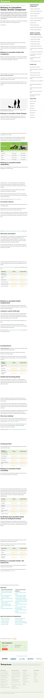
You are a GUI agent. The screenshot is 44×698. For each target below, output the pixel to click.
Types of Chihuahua (3, 682)
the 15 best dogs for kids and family (15, 330)
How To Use (35, 675)
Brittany (14, 143)
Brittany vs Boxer (4, 602)
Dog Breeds (24, 679)
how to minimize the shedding (12, 421)
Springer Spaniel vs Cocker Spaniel (5, 687)
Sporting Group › (32, 112)
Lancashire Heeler (23, 143)
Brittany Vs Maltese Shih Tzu (20, 618)
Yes (13, 638)
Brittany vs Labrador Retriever (6, 591)
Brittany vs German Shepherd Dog (36, 11)
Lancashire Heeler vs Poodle (20, 596)
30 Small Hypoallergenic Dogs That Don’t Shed (17, 429)
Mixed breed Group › (33, 110)
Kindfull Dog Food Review (15, 687)
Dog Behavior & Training (26, 675)
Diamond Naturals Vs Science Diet (16, 684)
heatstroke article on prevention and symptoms (13, 231)
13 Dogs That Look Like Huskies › (35, 72)
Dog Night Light (14, 686)
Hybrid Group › (32, 108)
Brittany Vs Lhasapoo (5, 621)
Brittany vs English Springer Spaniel (36, 27)
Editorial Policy (36, 673)
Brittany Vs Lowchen (5, 622)
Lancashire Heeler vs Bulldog (20, 595)
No (15, 638)
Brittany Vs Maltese (4, 624)
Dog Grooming (25, 676)
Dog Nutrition (25, 673)
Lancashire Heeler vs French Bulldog (36, 36)
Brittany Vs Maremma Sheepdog (21, 622)
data (24, 81)
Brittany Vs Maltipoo (19, 619)
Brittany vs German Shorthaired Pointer (37, 18)
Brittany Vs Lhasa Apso (5, 619)
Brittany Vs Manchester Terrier (20, 621)
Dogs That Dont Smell (3, 679)
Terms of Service (36, 681)
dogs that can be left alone (16, 199)
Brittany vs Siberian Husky (6, 604)
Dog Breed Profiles (25, 678)
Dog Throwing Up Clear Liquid (16, 673)
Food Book (24, 684)
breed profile (12, 570)
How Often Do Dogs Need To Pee (16, 675)
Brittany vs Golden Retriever (6, 595)
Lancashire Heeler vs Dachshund (21, 599)
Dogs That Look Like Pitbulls (4, 677)
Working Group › (32, 117)
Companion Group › (33, 101)
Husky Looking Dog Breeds (4, 673)
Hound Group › (32, 105)
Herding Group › (32, 103)
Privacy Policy (36, 679)
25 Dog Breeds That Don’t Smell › (35, 75)
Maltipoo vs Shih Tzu (3, 685)
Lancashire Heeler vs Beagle (20, 598)
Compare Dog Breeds (26, 681)
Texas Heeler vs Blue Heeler (4, 684)
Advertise (35, 676)
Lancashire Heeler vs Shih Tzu (20, 612)
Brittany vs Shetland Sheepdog (6, 608)
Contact (35, 678)
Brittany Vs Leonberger (5, 618)
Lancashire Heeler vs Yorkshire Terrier (37, 51)
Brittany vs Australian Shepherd (7, 601)
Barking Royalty (5, 1)
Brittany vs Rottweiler (5, 596)
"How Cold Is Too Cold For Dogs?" (8, 267)
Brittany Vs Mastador (19, 624)
